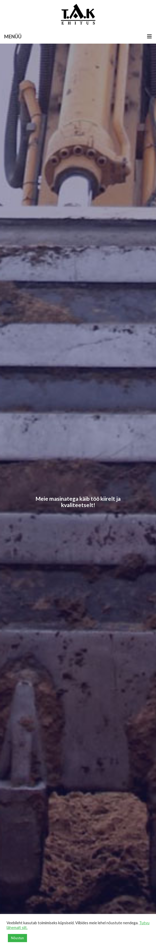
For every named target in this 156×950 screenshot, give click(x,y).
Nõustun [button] (17, 938)
